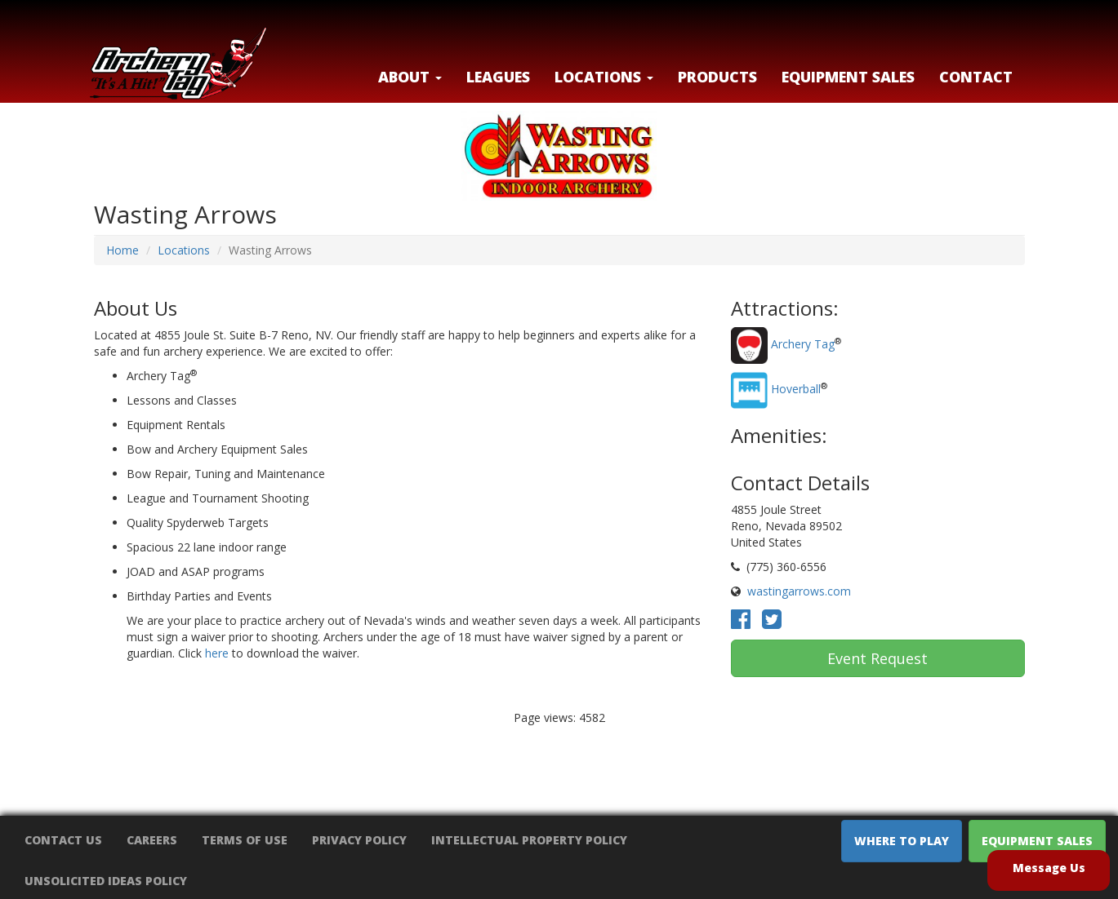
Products (717, 76)
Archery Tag (803, 344)
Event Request (877, 658)
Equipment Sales (848, 76)
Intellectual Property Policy (529, 840)
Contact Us (63, 840)
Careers (152, 840)
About (410, 76)
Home (122, 250)
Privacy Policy (359, 840)
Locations (184, 250)
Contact (976, 76)
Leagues (498, 76)
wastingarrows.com (799, 591)
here (217, 653)
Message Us (1049, 867)
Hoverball (796, 389)
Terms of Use (244, 840)
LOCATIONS (604, 76)
